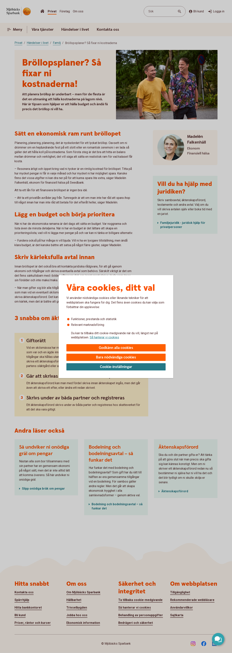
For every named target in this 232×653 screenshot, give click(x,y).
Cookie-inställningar (116, 367)
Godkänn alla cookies (116, 347)
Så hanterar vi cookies (104, 337)
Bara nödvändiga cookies (116, 357)
